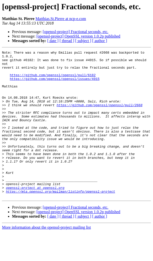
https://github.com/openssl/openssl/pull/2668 (99, 116)
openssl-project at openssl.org (35, 215)
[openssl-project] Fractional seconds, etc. (75, 32)
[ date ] (52, 41)
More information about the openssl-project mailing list (46, 256)
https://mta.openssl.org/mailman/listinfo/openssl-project (60, 220)
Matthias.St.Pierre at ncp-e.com (61, 19)
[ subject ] (83, 41)
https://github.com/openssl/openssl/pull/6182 (53, 80)
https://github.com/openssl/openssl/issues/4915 (55, 84)
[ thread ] (67, 41)
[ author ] (99, 41)
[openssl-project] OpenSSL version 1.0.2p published (78, 36)
